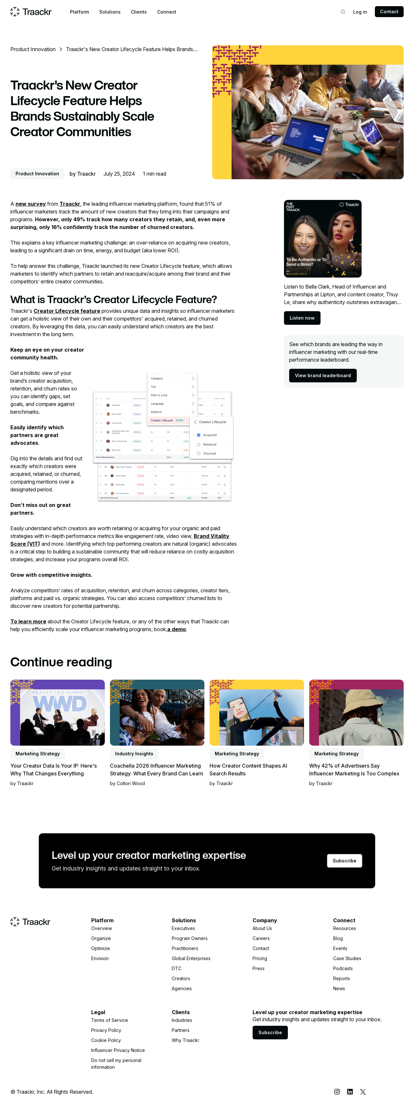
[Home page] (31, 11)
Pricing (260, 958)
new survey (31, 204)
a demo (176, 629)
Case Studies (347, 958)
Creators (181, 978)
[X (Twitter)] (363, 1092)
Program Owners (190, 938)
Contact (389, 11)
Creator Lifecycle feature (67, 311)
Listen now (302, 318)
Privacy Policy (106, 1030)
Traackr (70, 204)
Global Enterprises (191, 958)
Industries (182, 1020)
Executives (183, 928)
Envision (100, 958)
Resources (344, 928)
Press (259, 968)
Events (340, 948)
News (339, 988)
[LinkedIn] (350, 1092)
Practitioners (185, 948)
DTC (176, 968)
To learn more (28, 621)
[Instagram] (337, 1092)
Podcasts (343, 968)
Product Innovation (33, 49)
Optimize (100, 948)
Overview (101, 928)
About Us (262, 928)
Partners (181, 1030)
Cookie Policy (106, 1040)
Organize (101, 938)
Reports (341, 978)
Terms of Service (109, 1020)
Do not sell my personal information (116, 1063)
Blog (338, 938)
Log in (360, 12)
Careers (261, 938)
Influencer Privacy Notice (118, 1050)
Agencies (182, 988)
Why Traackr (185, 1040)
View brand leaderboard (323, 375)
